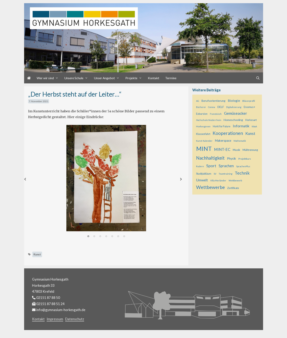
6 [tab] (118, 236)
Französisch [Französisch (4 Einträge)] (216, 114)
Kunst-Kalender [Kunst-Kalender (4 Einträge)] (204, 140)
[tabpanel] (106, 178)
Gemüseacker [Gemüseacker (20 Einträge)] (235, 113)
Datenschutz (74, 319)
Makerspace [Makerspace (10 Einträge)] (223, 140)
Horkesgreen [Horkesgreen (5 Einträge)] (203, 126)
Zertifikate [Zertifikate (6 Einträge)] (233, 188)
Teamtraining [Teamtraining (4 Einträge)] (225, 173)
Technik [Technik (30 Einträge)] (242, 173)
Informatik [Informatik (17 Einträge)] (241, 126)
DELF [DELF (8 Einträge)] (220, 107)
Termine (170, 78)
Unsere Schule (77, 77)
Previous (33, 179)
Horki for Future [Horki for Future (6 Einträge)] (221, 126)
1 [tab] (88, 236)
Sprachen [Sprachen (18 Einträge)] (226, 166)
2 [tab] (94, 236)
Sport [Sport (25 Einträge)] (211, 165)
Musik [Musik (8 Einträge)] (236, 149)
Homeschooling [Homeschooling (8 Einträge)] (233, 120)
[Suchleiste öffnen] (258, 77)
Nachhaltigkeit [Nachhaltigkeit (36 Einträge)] (210, 158)
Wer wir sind (49, 77)
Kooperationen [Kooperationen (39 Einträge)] (228, 133)
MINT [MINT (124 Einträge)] (204, 148)
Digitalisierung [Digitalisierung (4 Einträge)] (233, 107)
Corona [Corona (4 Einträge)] (211, 107)
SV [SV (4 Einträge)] (215, 173)
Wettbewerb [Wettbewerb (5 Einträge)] (235, 180)
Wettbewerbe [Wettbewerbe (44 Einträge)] (210, 187)
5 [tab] (112, 236)
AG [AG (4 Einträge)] (197, 101)
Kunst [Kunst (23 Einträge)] (250, 133)
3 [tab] (100, 236)
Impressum (55, 319)
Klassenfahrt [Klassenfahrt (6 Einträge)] (203, 133)
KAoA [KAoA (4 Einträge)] (254, 126)
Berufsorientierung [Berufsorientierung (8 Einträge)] (213, 100)
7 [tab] (124, 236)
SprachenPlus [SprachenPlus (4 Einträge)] (243, 166)
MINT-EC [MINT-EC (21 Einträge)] (222, 149)
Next (186, 179)
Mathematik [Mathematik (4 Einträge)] (240, 140)
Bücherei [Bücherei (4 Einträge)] (201, 107)
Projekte (135, 77)
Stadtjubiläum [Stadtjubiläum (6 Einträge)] (203, 173)
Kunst (37, 254)
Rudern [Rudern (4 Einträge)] (200, 166)
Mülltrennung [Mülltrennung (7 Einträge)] (250, 149)
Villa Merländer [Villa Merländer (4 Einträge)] (218, 180)
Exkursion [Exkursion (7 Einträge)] (201, 113)
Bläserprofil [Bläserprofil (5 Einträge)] (248, 100)
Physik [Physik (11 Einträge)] (231, 158)
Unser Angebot (108, 77)
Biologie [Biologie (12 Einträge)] (234, 100)
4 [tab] (106, 236)
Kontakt (153, 78)
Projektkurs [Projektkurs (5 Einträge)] (244, 158)
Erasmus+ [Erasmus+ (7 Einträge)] (249, 107)
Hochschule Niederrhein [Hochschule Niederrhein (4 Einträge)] (208, 120)
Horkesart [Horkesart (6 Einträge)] (251, 120)
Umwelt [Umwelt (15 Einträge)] (202, 180)
